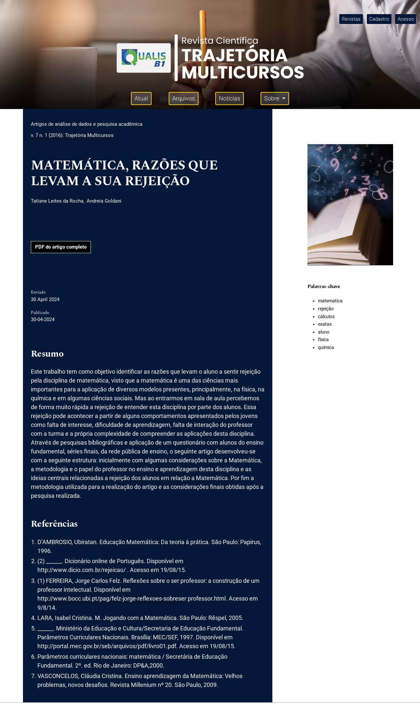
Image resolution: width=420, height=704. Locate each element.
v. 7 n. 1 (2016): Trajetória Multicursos (72, 135)
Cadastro (379, 19)
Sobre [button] (272, 98)
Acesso (406, 19)
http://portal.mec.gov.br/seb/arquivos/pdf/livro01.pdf (106, 646)
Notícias (229, 98)
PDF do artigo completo (61, 247)
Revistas (351, 19)
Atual (141, 98)
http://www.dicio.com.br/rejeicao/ (81, 569)
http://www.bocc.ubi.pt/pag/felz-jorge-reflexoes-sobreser (111, 598)
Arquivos (183, 98)
